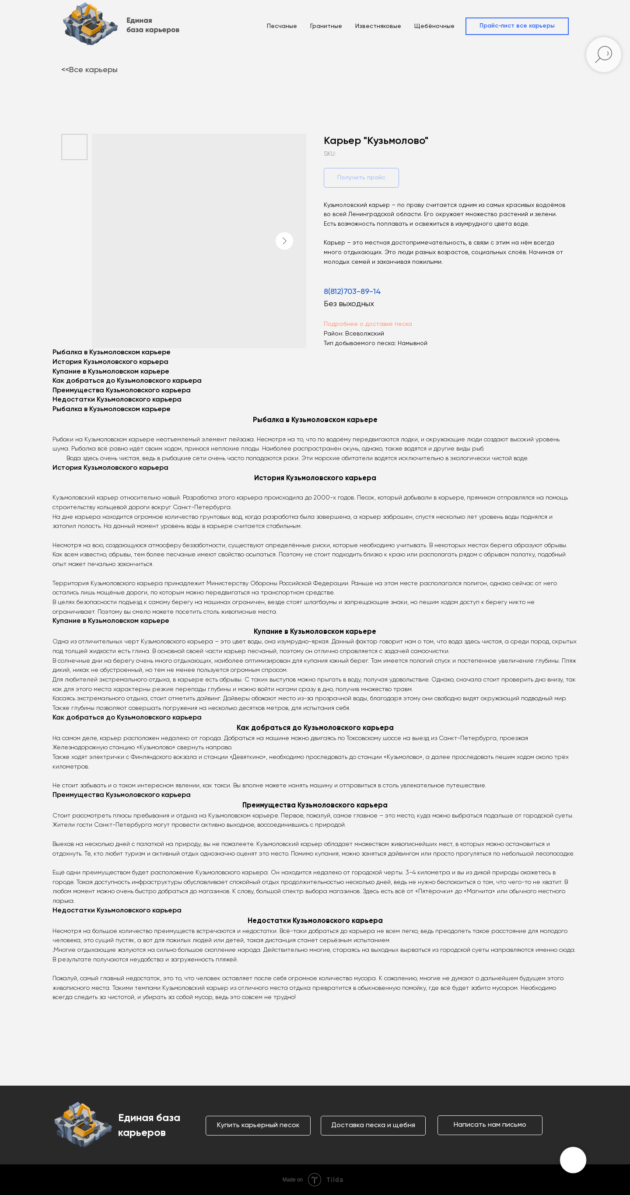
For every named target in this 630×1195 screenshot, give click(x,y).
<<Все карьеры (89, 70)
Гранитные (326, 26)
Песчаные (282, 26)
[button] (517, 26)
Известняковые (378, 26)
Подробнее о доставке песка (368, 324)
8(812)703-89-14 (352, 292)
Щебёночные (434, 26)
